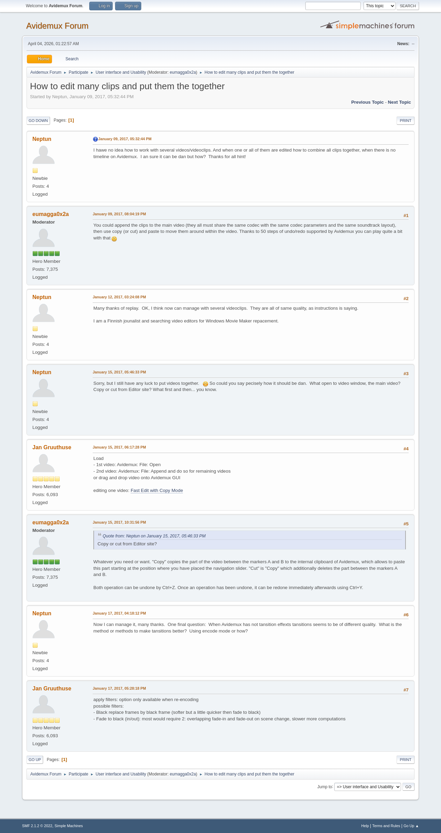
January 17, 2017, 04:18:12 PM (119, 613)
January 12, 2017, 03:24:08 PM (119, 297)
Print (405, 121)
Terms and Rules (386, 826)
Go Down (38, 121)
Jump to (324, 786)
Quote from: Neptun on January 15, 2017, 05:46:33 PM (154, 536)
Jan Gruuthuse (51, 447)
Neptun (41, 139)
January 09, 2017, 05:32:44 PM (125, 139)
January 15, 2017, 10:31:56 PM (119, 522)
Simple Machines (68, 826)
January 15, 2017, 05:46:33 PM (119, 372)
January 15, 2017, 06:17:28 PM (119, 447)
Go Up (35, 760)
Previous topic (367, 102)
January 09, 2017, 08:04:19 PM (119, 214)
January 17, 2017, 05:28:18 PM (119, 688)
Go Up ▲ (411, 826)
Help (365, 826)
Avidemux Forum (57, 25)
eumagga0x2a (183, 72)
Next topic (399, 102)
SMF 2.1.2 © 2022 (37, 826)
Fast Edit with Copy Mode (157, 490)
